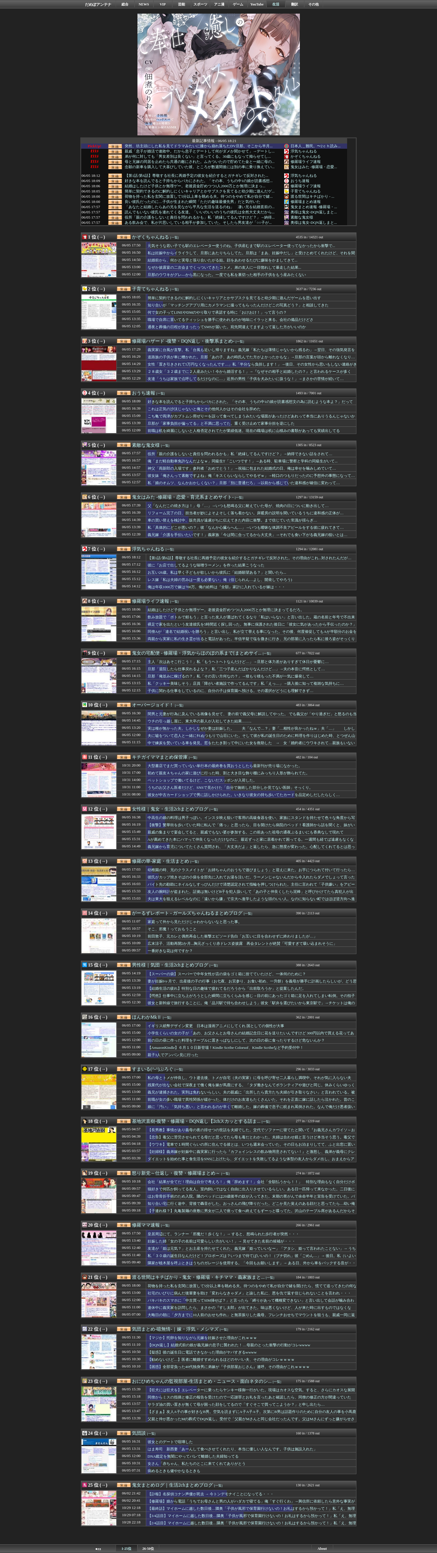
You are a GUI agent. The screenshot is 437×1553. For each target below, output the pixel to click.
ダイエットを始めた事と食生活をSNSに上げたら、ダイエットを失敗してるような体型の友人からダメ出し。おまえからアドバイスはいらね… (251, 1162)
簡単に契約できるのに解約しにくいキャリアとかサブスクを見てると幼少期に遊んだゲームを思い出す (234, 298)
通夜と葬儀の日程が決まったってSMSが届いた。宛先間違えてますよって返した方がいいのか (227, 327)
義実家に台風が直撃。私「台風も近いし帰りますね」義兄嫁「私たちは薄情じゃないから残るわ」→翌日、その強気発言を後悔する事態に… (251, 352)
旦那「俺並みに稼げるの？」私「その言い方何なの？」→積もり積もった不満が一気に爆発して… (231, 676)
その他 (313, 4)
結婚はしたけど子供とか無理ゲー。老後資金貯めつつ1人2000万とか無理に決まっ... (195, 186)
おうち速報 (300, 181)
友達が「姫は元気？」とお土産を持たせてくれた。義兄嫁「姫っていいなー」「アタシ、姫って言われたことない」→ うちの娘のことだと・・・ (252, 1251)
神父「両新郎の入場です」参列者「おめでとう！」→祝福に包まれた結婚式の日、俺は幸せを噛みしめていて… (242, 468)
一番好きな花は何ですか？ (170, 951)
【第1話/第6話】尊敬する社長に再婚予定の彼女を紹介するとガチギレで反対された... (196, 175)
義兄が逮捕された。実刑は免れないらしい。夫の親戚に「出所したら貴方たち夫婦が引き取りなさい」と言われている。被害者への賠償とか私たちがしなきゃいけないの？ (251, 1095)
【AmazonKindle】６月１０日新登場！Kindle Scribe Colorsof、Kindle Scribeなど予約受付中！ (226, 1047)
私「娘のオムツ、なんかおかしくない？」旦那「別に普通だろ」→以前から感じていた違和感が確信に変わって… (244, 483)
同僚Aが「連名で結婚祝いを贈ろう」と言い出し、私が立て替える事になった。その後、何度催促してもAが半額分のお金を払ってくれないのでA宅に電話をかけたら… (252, 634)
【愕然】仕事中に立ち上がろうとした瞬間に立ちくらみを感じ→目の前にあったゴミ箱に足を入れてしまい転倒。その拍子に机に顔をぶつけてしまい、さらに (251, 998)
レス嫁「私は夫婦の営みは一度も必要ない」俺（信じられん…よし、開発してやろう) (220, 579)
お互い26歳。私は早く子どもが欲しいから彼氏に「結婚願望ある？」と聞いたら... (217, 572)
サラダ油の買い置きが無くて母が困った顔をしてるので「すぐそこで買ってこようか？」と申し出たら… (236, 1404)
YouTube (257, 4)
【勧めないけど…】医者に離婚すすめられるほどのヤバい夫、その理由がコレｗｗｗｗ (221, 1359)
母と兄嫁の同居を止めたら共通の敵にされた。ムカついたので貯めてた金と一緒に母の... (200, 161)
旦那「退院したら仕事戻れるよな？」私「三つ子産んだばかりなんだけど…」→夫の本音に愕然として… (236, 669)
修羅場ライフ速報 (306, 161)
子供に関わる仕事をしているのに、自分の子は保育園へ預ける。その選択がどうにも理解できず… (230, 691)
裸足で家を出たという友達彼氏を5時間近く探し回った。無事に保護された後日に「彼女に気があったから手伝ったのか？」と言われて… (252, 627)
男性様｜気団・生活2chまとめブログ (170, 964)
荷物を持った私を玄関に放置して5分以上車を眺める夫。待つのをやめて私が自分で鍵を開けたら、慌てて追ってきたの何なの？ (252, 1289)
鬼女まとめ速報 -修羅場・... (314, 207)
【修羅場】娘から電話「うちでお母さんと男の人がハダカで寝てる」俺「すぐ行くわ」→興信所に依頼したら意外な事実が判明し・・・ (251, 1504)
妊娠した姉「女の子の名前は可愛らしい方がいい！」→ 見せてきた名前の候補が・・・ (222, 1241)
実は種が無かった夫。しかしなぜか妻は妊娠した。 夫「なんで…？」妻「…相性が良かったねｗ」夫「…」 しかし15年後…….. (251, 731)
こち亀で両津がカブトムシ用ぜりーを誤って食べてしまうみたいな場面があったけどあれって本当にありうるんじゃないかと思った (251, 419)
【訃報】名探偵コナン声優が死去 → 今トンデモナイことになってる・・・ (211, 1494)
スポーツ (200, 4)
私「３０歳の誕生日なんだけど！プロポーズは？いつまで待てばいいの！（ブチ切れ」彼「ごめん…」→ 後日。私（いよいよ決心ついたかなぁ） (252, 1258)
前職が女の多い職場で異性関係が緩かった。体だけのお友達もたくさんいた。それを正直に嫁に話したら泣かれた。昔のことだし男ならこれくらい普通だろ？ (251, 1102)
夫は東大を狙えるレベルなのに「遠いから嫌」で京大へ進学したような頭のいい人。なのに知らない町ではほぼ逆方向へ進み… (251, 902)
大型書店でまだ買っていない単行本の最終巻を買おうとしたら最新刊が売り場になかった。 (225, 766)
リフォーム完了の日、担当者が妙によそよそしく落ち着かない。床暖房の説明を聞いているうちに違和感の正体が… (246, 513)
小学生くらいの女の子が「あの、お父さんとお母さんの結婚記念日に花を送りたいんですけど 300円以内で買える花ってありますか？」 (251, 1036)
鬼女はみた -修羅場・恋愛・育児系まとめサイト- (183, 497)
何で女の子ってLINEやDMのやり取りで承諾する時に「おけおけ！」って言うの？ (217, 312)
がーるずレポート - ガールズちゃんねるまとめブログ (187, 913)
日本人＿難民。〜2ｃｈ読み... (316, 146)
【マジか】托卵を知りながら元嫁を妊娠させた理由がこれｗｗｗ (202, 1338)
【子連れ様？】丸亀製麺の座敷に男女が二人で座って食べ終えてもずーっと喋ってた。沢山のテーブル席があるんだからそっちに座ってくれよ (251, 1213)
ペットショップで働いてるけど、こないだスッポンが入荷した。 (202, 780)
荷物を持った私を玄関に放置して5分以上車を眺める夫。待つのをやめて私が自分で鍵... (199, 196)
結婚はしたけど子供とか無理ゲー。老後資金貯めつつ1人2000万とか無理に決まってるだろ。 (226, 610)
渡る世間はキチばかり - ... (312, 196)
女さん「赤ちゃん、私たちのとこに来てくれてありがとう (197, 1463)
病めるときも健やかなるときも (174, 1471)
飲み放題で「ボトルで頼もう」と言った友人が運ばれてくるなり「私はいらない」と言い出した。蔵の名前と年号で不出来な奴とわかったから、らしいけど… (251, 620)
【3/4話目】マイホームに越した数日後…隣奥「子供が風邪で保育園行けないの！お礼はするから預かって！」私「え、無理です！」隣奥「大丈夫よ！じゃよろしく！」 (252, 1518)
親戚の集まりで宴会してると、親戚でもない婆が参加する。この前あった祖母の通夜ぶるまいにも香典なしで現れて (246, 832)
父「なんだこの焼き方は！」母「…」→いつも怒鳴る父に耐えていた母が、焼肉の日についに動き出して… (238, 506)
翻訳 (294, 4)
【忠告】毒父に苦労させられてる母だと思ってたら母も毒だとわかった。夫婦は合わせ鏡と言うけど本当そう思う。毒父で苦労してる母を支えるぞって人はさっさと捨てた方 (251, 1140)
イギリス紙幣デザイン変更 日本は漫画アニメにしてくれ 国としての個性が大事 (216, 1026)
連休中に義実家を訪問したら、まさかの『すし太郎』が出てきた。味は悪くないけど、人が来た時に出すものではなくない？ (249, 1310)
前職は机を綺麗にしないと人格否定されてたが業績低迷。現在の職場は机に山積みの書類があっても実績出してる (244, 430)
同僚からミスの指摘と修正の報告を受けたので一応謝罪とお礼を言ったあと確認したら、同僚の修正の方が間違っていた (249, 1397)
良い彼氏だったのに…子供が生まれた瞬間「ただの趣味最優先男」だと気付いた (192, 201)
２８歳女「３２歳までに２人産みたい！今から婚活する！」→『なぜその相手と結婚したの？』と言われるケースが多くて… (249, 374)
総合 (125, 4)
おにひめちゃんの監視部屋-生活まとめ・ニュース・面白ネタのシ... (201, 1381)
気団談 (139, 1433)
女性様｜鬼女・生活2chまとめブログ (170, 809)
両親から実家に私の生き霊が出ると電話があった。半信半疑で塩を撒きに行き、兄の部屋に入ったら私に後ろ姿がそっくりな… (251, 641)
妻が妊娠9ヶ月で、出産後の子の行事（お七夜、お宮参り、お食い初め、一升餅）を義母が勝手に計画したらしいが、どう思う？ (252, 984)
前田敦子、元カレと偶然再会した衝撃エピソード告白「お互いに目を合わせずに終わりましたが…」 (232, 936)
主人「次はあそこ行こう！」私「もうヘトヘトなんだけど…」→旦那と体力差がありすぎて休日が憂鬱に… (238, 662)
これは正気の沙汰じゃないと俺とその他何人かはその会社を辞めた (204, 409)
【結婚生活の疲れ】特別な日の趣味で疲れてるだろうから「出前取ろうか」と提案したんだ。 (227, 988)
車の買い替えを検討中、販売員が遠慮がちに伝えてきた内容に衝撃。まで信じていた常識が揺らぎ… (232, 520)
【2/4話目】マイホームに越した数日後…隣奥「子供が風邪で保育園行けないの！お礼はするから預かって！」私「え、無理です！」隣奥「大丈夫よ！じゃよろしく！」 (252, 1526)
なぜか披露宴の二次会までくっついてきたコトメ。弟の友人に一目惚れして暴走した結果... (224, 267)
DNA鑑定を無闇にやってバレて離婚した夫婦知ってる (193, 1456)
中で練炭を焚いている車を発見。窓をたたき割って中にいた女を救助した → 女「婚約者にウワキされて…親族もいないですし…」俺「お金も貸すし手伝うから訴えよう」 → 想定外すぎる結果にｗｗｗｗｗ (251, 746)
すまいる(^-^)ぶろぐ (152, 1069)
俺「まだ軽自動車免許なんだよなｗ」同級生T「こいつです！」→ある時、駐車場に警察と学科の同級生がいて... (243, 461)
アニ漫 (219, 4)
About (322, 1549)
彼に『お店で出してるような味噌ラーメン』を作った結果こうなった (206, 565)
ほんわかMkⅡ (147, 1017)
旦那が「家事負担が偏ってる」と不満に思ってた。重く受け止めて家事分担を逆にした (221, 423)
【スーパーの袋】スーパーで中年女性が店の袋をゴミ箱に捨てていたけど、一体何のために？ (227, 974)
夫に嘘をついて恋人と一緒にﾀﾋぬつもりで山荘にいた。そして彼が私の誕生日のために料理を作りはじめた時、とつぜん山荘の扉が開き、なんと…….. (251, 738)
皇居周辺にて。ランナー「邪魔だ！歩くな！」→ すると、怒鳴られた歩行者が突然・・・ (224, 1234)
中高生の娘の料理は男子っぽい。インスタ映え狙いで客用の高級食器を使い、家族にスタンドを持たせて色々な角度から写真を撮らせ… (251, 820)
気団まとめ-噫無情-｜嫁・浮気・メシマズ (175, 1329)
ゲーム (238, 4)
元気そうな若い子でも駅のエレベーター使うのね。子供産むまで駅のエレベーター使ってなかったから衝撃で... (241, 246)
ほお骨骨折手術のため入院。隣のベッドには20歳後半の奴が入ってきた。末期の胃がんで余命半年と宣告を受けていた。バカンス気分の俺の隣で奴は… (251, 1199)
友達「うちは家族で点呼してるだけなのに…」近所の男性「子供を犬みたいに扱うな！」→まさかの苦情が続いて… (246, 379)
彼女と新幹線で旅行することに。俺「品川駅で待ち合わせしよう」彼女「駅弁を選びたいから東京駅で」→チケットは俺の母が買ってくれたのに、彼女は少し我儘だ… (251, 1006)
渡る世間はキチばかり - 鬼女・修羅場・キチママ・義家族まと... (198, 1277)
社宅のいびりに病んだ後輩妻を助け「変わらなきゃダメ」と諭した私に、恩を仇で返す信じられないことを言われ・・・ (249, 1293)
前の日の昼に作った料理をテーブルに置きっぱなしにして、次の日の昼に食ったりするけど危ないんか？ (236, 1040)
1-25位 (126, 1549)
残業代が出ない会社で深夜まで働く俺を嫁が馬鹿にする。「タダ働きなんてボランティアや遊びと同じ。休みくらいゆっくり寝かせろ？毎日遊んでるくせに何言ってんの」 (251, 1088)
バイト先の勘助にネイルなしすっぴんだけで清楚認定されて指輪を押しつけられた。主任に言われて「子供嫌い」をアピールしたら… (251, 887)
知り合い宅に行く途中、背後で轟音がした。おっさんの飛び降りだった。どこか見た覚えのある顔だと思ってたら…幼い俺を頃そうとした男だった (251, 1206)
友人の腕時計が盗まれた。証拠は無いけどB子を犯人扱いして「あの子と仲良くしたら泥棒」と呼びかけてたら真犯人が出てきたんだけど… (251, 894)
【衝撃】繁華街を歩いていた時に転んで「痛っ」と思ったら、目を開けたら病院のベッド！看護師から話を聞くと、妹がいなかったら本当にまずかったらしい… (251, 828)
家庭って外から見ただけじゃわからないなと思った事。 (195, 922)
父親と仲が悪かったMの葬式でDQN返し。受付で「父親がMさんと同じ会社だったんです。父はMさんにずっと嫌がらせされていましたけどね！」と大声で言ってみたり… (251, 1422)
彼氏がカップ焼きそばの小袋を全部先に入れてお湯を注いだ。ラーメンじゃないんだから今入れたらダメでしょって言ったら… (251, 880)
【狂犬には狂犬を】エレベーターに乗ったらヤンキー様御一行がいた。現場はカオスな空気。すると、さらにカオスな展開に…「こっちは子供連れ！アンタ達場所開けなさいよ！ (251, 1393)
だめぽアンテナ (98, 4)
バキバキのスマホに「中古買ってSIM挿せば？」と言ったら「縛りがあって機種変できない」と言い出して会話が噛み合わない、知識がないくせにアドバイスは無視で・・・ (251, 1303)
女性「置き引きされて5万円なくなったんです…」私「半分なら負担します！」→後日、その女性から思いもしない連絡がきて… (252, 367)
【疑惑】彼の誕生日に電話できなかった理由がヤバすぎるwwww (202, 1352)
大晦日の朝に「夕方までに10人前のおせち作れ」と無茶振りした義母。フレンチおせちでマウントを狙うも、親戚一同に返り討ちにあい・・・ (251, 1318)
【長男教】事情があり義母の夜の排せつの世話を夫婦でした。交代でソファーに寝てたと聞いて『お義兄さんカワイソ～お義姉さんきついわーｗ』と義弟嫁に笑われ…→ (251, 1133)
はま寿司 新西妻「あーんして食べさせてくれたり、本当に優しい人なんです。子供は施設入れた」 (232, 1449)
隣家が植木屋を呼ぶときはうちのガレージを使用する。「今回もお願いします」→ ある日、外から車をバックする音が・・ (252, 1263)
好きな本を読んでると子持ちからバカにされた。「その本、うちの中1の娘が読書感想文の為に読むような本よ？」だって (250, 401)
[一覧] (174, 237)
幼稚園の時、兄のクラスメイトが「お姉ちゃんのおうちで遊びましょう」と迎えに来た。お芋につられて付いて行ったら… (251, 870)
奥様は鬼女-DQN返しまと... (314, 212)
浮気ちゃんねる (304, 151)
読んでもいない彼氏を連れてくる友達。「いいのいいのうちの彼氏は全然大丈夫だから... (200, 212)
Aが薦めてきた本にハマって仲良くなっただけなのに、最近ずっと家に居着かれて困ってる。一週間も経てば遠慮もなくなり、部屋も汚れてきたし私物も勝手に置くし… (251, 842)
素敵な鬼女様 (302, 217)
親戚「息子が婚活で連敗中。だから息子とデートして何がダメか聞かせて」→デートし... (200, 151)
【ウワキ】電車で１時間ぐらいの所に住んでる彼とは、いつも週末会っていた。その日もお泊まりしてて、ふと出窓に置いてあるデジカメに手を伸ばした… (251, 1147)
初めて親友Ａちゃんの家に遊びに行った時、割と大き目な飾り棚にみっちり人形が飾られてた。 (229, 773)
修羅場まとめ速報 (306, 201)
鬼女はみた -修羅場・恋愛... (314, 167)
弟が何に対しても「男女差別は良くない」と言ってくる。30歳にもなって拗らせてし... (198, 156)
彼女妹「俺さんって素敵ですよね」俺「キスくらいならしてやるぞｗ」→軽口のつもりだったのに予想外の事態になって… (251, 475)
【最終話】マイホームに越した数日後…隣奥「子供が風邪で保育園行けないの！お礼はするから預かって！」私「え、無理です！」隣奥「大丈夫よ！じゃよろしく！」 (251, 1511)
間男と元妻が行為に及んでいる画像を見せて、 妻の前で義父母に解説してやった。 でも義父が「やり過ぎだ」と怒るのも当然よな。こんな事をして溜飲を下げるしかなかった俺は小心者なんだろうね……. (252, 717)
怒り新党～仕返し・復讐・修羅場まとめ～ (176, 1173)
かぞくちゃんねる (306, 156)
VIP (163, 4)
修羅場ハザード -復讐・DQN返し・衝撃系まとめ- (183, 341)
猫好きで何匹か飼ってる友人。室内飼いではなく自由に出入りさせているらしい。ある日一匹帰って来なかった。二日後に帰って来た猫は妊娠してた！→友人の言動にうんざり (251, 1192)
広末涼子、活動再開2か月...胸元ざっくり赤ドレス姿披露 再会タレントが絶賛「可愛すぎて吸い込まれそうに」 (242, 943)
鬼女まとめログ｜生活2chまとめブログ (172, 1485)
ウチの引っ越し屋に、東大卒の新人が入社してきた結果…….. (199, 721)
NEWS (144, 4)
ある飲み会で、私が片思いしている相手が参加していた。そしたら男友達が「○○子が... (198, 222)
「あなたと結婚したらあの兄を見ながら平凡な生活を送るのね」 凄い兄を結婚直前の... (200, 207)
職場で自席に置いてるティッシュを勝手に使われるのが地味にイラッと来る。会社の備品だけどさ (230, 319)
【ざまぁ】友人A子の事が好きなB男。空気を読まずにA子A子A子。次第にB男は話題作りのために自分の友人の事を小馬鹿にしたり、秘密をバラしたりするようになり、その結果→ (252, 1414)
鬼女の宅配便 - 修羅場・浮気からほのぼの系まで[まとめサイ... (197, 653)
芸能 (181, 4)
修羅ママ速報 (146, 1225)
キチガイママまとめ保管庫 (160, 757)
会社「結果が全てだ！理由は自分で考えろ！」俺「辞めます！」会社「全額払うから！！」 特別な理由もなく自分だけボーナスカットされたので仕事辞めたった (251, 1184)
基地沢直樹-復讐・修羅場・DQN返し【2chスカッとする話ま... (196, 1121)
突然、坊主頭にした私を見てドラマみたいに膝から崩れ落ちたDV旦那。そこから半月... (199, 146)
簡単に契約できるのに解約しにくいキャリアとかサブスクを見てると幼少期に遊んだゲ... (200, 191)
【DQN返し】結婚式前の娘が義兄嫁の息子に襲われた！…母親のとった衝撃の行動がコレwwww (229, 1345)
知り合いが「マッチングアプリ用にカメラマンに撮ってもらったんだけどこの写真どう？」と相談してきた (238, 305)
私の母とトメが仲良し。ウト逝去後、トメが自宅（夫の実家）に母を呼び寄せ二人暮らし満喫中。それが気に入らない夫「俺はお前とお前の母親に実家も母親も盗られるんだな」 (249, 1080)
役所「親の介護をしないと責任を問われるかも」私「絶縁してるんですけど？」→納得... (200, 217)
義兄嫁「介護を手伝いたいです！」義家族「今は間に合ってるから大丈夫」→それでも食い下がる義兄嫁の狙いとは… (248, 535)
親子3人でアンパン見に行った (173, 1055)
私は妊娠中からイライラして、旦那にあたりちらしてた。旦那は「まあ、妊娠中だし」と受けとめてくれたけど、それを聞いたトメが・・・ (251, 256)
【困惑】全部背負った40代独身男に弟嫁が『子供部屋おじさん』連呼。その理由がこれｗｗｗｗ (229, 1367)
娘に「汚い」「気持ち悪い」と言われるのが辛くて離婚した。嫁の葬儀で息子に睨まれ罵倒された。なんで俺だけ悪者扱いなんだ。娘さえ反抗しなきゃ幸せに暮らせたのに (251, 1109)
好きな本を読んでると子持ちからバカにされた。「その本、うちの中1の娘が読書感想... (199, 180)
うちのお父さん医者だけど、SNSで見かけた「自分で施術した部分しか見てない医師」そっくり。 (230, 787)
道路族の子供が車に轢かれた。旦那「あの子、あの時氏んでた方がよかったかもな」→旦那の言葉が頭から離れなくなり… (251, 357)
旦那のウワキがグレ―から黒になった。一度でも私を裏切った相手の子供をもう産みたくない (227, 275)
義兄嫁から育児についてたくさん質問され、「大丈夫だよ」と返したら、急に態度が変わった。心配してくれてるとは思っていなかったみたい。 (251, 849)
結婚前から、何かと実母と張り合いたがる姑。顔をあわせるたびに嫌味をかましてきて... (223, 260)
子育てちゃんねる (306, 191)
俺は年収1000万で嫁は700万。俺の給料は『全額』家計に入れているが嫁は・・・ (217, 587)
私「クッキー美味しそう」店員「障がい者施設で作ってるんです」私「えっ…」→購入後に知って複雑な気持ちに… (246, 683)
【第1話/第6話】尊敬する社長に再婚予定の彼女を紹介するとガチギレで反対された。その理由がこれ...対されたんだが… (249, 558)
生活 (275, 4)
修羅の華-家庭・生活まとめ (160, 861)
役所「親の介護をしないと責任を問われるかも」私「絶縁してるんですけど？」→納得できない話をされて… (240, 454)
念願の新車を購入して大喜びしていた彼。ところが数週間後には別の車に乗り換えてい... (200, 167)
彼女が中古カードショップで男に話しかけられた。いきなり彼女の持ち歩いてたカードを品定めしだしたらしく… (244, 795)
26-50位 (148, 1549)
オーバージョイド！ (153, 704)
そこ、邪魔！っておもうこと (172, 929)
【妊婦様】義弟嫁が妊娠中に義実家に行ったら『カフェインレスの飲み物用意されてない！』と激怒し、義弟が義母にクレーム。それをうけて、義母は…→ (251, 1154)
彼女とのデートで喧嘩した (170, 1442)
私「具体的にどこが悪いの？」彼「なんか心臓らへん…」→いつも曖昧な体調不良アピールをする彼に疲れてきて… (246, 527)
